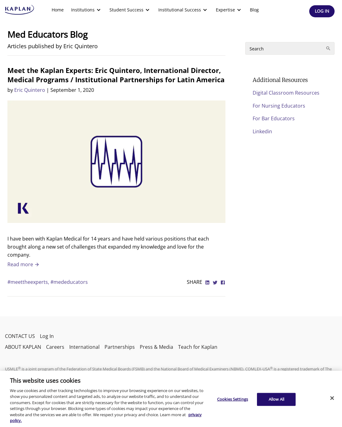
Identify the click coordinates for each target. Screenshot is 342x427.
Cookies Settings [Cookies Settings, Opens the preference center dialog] (232, 399)
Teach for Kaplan (197, 347)
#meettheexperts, (28, 282)
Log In (47, 336)
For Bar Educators (274, 118)
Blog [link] (254, 10)
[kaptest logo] (19, 10)
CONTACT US (20, 336)
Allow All (276, 399)
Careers (55, 347)
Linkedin (262, 131)
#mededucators (69, 282)
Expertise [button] (229, 9)
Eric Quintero (29, 90)
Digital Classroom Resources (286, 92)
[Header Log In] (322, 11)
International (84, 347)
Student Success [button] (130, 9)
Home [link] (58, 10)
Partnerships (120, 347)
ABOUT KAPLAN (23, 347)
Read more (23, 264)
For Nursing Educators (279, 105)
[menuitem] (58, 10)
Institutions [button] (86, 9)
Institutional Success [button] (183, 9)
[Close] (332, 398)
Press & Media (156, 347)
